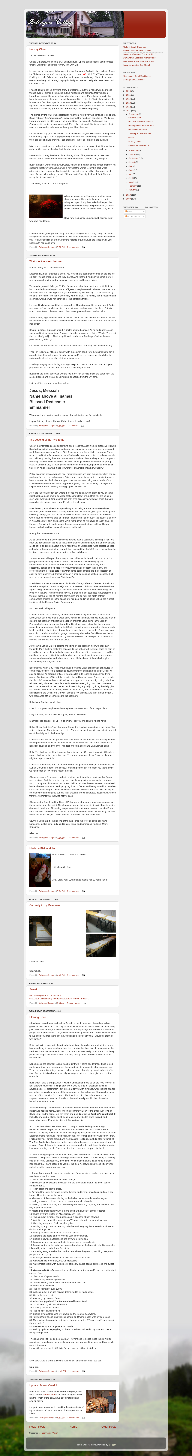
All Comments (132, 216)
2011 (128, 111)
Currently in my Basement (44, 905)
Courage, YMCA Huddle (134, 80)
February (133, 186)
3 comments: (73, 247)
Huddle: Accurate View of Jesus (137, 50)
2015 (128, 95)
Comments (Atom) (50, 1433)
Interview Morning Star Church (136, 65)
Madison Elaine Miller (42, 848)
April (131, 178)
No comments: (74, 1003)
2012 (128, 107)
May (131, 174)
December (133, 114)
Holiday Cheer (37, 49)
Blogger (112, 1445)
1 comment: (72, 425)
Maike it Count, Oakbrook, (134, 47)
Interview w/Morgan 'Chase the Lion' (139, 54)
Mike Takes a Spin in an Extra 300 (138, 61)
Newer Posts (37, 1426)
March (132, 182)
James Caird (48, 1394)
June (131, 170)
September (134, 158)
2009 (128, 199)
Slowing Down (37, 1017)
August (132, 162)
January (132, 190)
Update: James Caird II (43, 1385)
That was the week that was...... (48, 261)
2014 (128, 99)
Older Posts (108, 1426)
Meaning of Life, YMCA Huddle (137, 76)
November (133, 150)
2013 (128, 103)
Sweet (33, 989)
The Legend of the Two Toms (46, 439)
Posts (128, 211)
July (131, 166)
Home (73, 1426)
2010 (128, 195)
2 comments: (73, 837)
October (132, 154)
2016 (128, 91)
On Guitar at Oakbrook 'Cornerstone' (139, 58)
